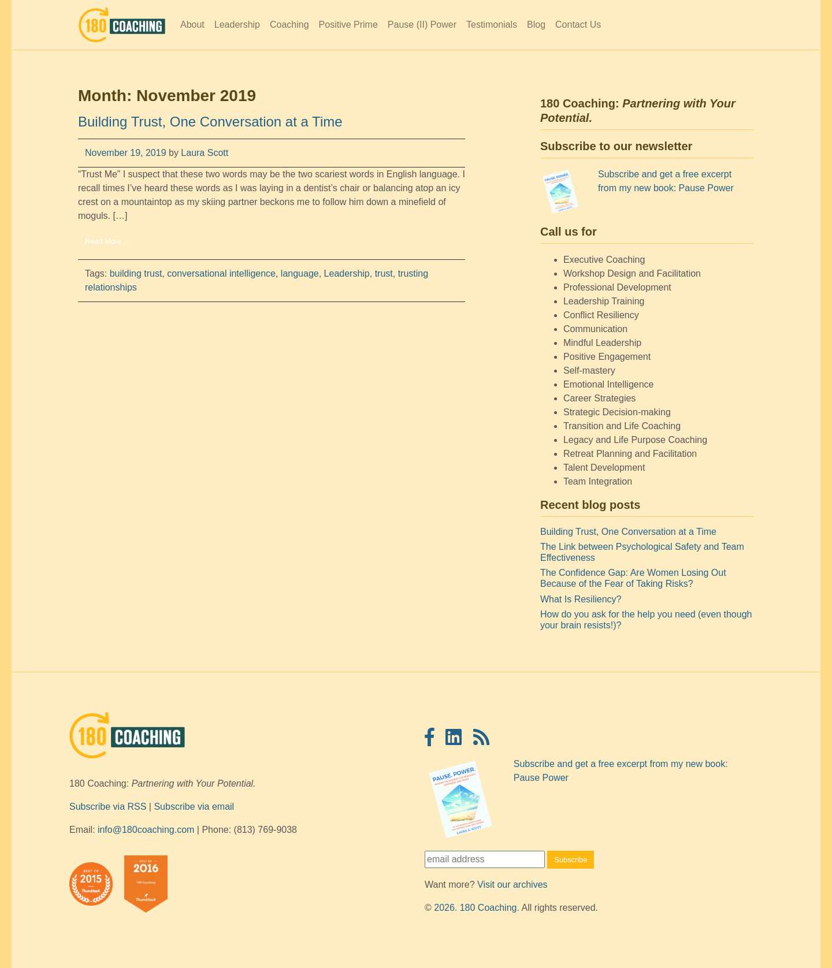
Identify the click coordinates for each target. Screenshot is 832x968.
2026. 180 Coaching (475, 908)
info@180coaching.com (146, 830)
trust (384, 273)
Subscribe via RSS (107, 806)
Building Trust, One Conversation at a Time (210, 121)
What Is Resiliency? (581, 599)
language (300, 273)
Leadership (237, 24)
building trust (136, 273)
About (192, 24)
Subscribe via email (194, 806)
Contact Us (578, 24)
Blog (536, 24)
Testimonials (491, 24)
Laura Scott (203, 153)
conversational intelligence (221, 273)
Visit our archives (512, 884)
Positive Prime (348, 24)
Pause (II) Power (422, 24)
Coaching (289, 24)
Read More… (107, 241)
